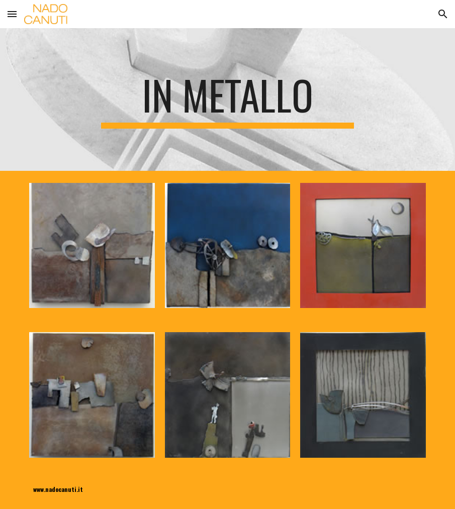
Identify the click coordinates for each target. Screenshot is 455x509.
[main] (227, 99)
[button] (12, 14)
